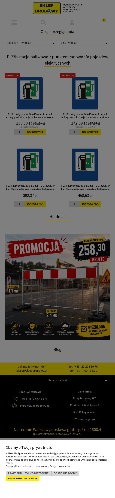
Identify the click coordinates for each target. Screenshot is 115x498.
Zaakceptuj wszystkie (22, 478)
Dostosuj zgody (65, 473)
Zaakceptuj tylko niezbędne (28, 473)
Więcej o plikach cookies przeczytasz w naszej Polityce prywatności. (38, 466)
